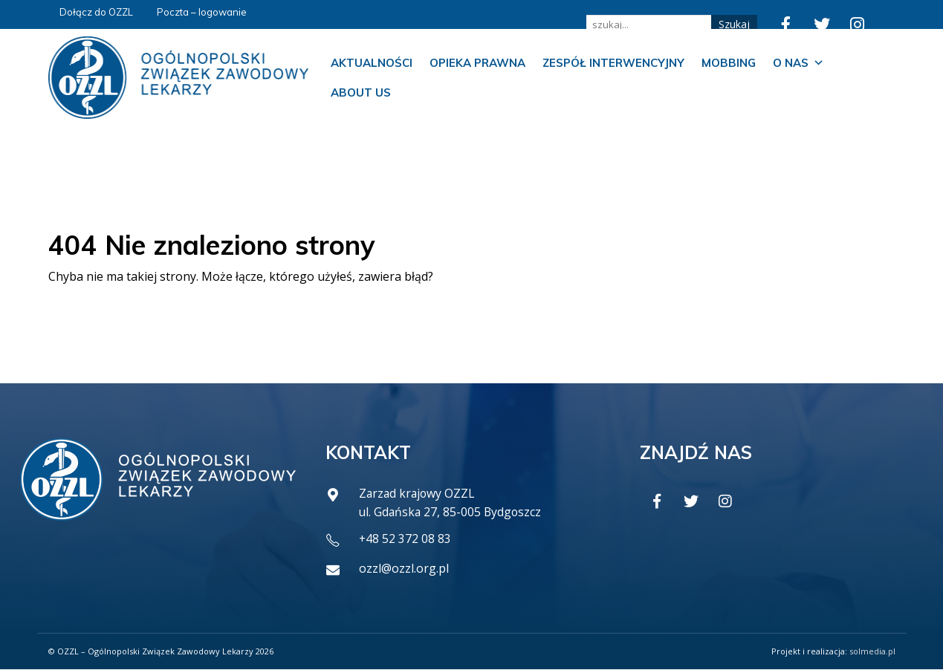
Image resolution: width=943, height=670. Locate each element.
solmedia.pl (872, 651)
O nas (798, 63)
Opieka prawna (477, 63)
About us (361, 92)
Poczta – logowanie (202, 12)
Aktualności (371, 63)
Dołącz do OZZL (96, 12)
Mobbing (728, 63)
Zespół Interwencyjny (613, 63)
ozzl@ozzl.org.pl (404, 569)
